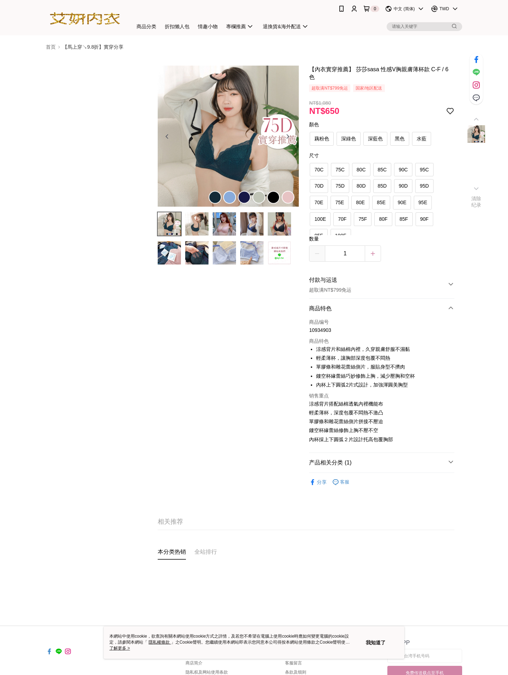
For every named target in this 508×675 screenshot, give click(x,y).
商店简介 (194, 663)
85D (382, 186)
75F (362, 219)
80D (361, 186)
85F (404, 219)
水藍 (422, 138)
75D (340, 186)
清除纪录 (476, 202)
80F (383, 219)
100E (320, 219)
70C (318, 169)
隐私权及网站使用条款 (207, 672)
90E (402, 202)
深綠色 (348, 138)
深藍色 (375, 138)
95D (424, 186)
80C (361, 169)
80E (360, 202)
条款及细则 (295, 672)
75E (339, 202)
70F (342, 219)
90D (403, 186)
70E (318, 202)
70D (318, 186)
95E (422, 202)
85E (381, 202)
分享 (318, 482)
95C (424, 169)
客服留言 (293, 663)
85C (382, 169)
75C (340, 169)
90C (403, 169)
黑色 (400, 138)
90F (424, 219)
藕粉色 (321, 138)
